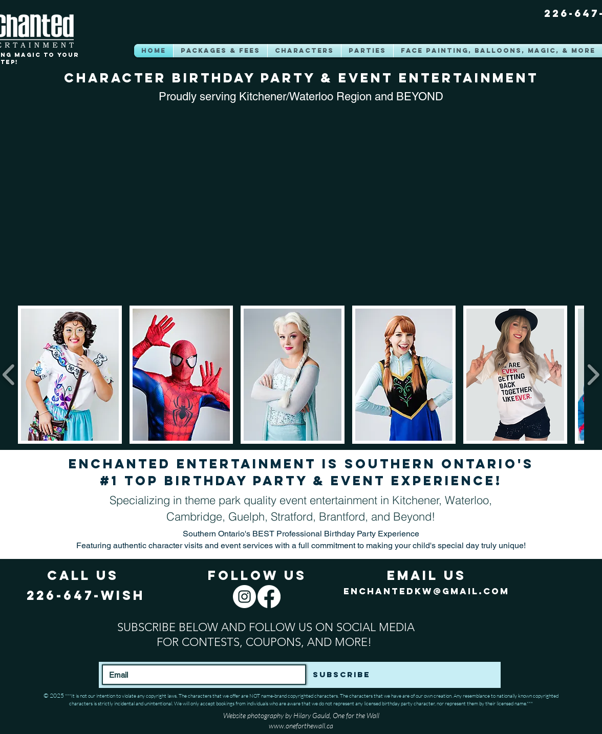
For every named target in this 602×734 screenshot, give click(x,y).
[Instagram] (244, 596)
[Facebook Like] (488, 721)
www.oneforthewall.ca (301, 725)
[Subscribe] (341, 674)
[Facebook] (269, 596)
